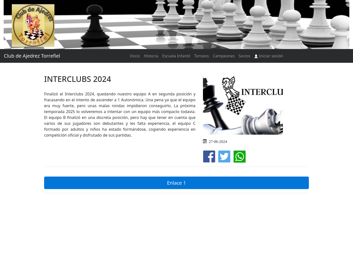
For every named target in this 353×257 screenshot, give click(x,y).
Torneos (201, 56)
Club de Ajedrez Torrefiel (32, 55)
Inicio (135, 56)
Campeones (224, 56)
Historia (151, 56)
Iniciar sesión (268, 56)
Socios (244, 56)
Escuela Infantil (176, 56)
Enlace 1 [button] (176, 183)
